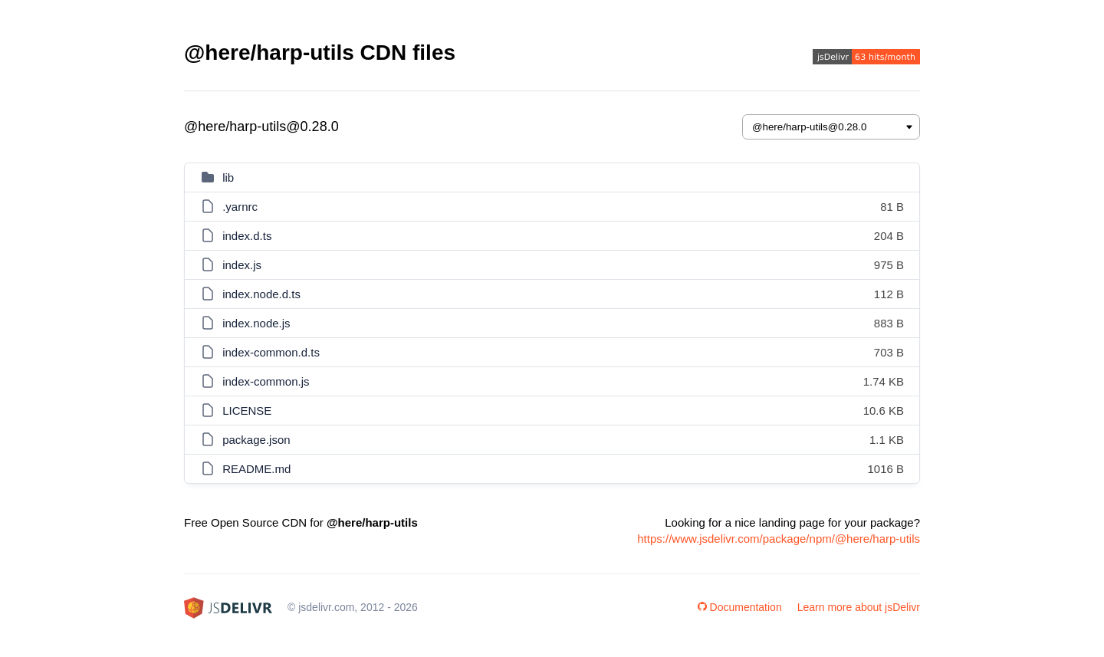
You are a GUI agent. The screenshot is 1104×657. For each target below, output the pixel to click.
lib (228, 177)
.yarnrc (240, 206)
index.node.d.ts (261, 294)
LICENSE (246, 410)
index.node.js (256, 323)
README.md (256, 468)
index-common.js (265, 381)
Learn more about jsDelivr (858, 607)
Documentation (740, 607)
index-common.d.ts (271, 352)
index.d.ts (246, 235)
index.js (241, 264)
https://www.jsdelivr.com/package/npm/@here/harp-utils (778, 538)
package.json (256, 439)
